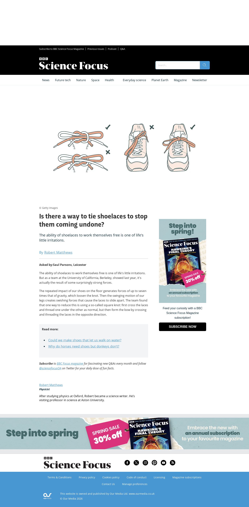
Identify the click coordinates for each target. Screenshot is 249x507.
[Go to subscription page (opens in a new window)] (182, 301)
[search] (205, 65)
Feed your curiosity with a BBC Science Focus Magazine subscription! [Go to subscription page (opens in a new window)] (183, 313)
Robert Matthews (51, 385)
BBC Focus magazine (70, 364)
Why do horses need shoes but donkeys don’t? (83, 346)
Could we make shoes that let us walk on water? (84, 340)
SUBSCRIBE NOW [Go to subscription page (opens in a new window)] (182, 326)
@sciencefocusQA (50, 368)
